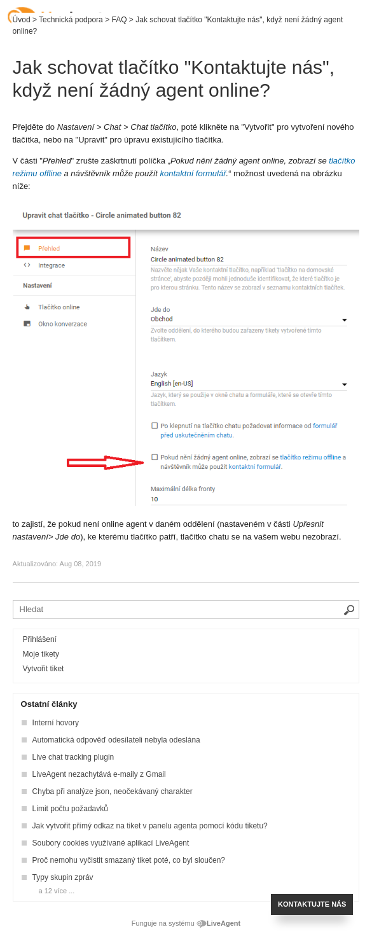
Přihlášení (40, 639)
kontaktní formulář (193, 173)
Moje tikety (41, 654)
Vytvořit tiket (43, 668)
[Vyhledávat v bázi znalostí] (186, 609)
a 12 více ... (57, 891)
